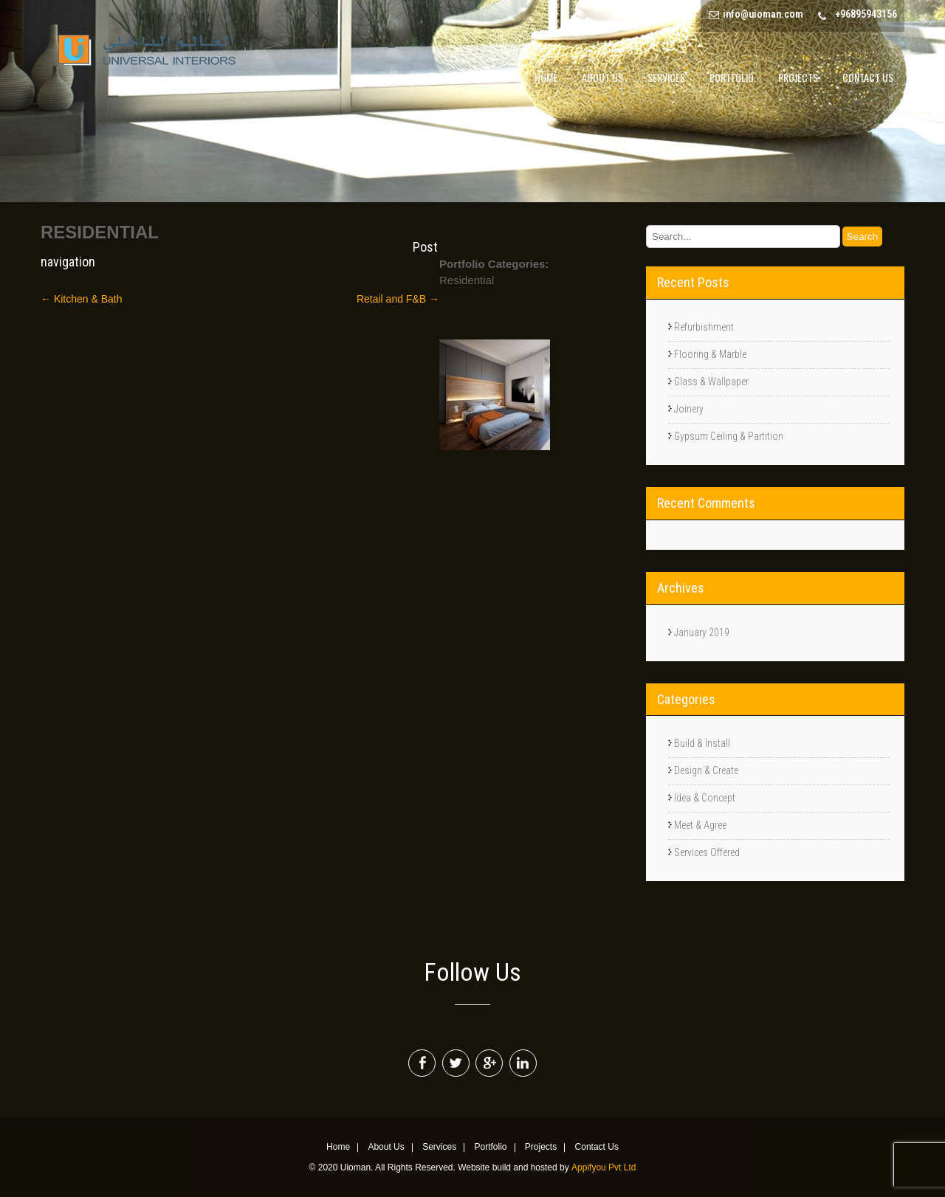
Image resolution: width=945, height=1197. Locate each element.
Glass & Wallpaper (711, 381)
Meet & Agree (700, 825)
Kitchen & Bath (82, 299)
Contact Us (867, 77)
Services (666, 77)
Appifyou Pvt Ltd (603, 1167)
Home (546, 77)
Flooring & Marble (710, 354)
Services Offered (707, 852)
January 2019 (701, 632)
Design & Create (706, 770)
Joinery (689, 409)
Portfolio (731, 77)
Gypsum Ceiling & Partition (728, 436)
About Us (602, 77)
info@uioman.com (763, 14)
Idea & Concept (704, 798)
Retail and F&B (398, 299)
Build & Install (702, 743)
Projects (798, 77)
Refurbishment (704, 327)
